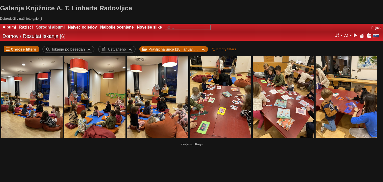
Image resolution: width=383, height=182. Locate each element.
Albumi (9, 27)
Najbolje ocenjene (117, 27)
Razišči (26, 27)
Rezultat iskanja (40, 36)
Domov (10, 36)
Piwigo (198, 144)
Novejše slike (149, 27)
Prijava (376, 28)
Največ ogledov (82, 27)
